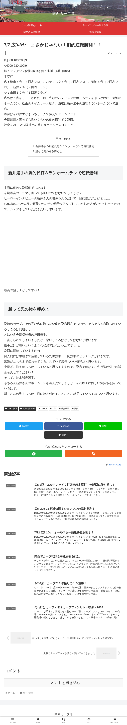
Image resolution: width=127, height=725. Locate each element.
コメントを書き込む (63, 684)
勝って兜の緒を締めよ (49, 151)
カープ (43, 409)
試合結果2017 (27, 409)
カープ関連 (11, 409)
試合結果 (64, 409)
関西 (75, 409)
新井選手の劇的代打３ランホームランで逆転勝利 (65, 146)
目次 (59, 139)
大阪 (53, 409)
